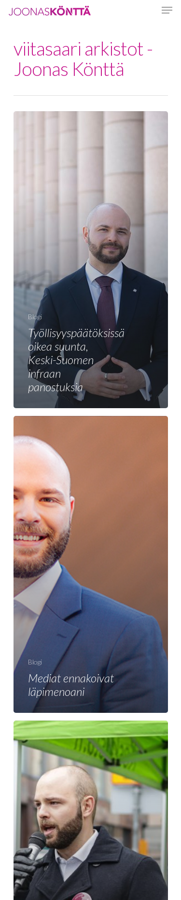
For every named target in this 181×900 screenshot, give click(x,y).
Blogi (35, 316)
